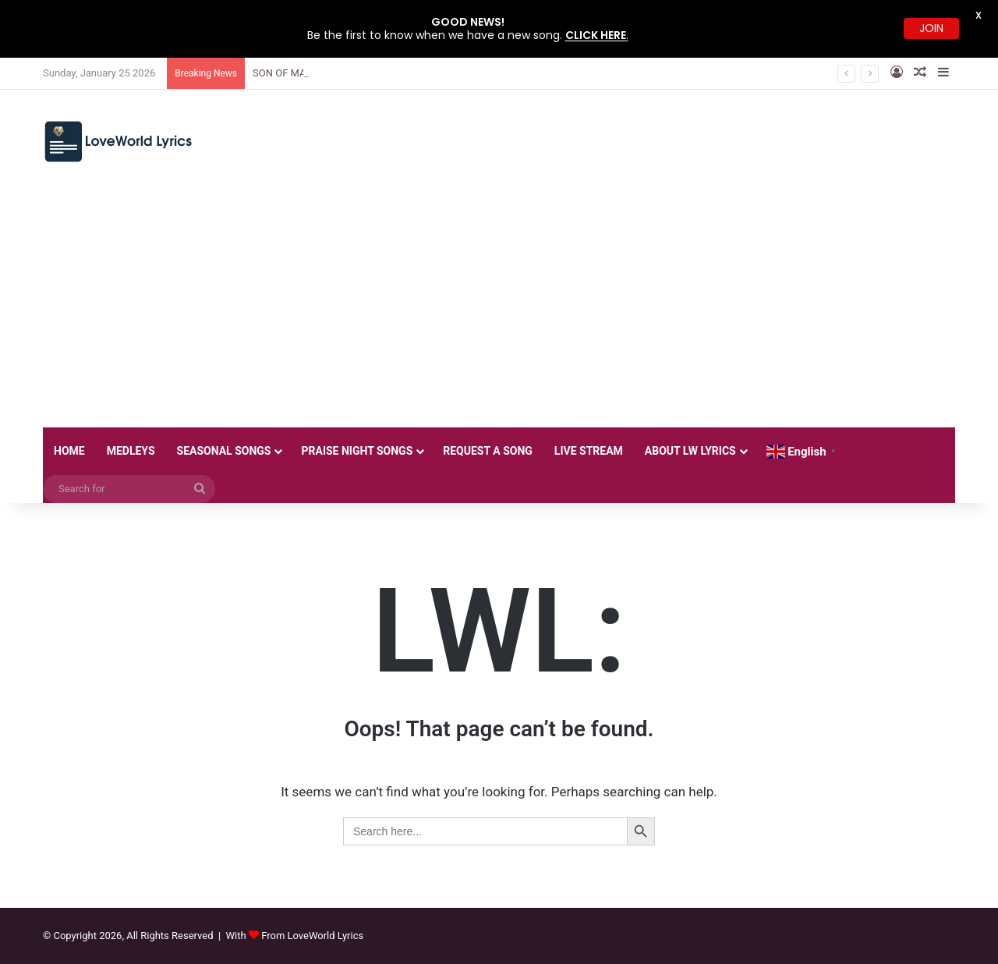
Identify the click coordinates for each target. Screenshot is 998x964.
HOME (69, 451)
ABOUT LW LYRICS (690, 451)
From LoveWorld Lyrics (312, 935)
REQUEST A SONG (488, 451)
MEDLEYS (131, 451)
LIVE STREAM (588, 451)
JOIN (931, 28)
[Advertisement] (499, 310)
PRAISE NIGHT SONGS (356, 451)
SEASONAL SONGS (224, 451)
